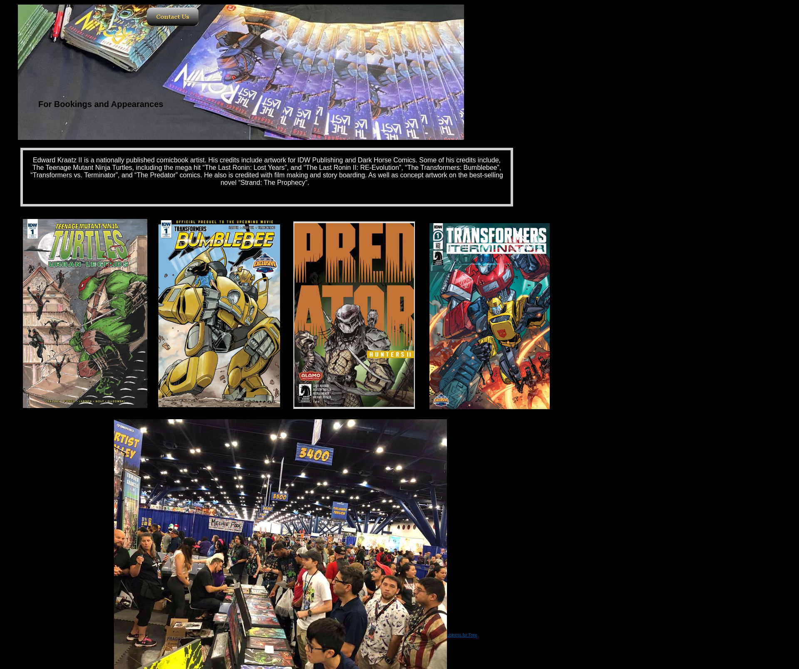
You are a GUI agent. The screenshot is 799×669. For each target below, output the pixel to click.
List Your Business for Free (452, 635)
